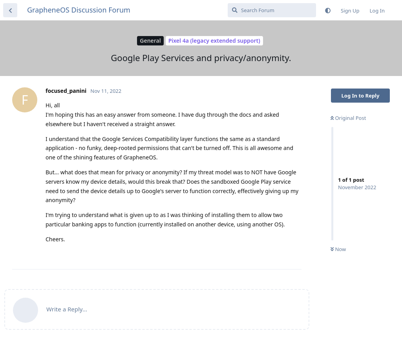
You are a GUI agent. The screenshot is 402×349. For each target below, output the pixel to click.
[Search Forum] (272, 10)
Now (338, 249)
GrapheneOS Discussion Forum (78, 9)
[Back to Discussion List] (10, 10)
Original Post (348, 117)
